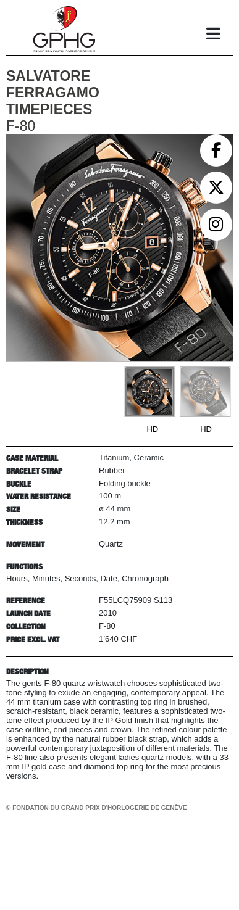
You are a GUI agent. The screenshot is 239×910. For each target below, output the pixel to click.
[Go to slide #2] (205, 391)
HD (152, 429)
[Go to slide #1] (149, 391)
